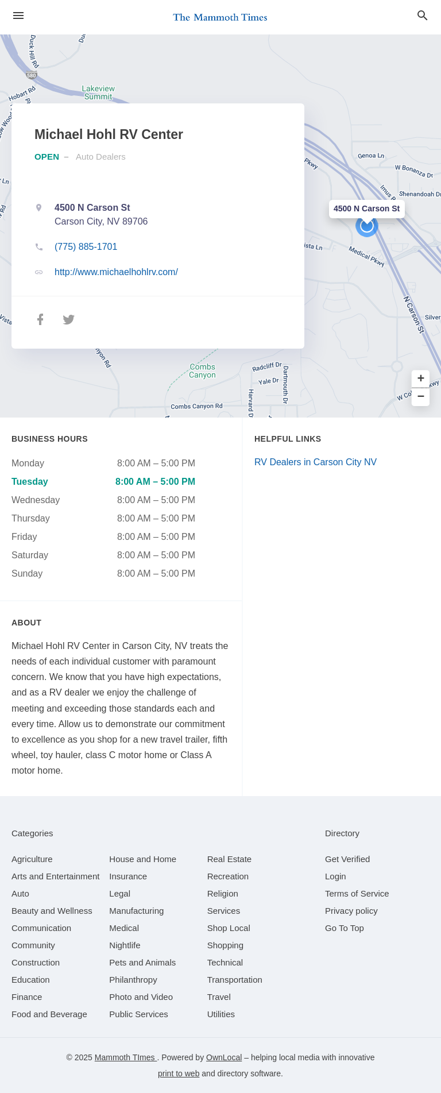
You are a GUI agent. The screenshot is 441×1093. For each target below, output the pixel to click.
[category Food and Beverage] (49, 1014)
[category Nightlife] (124, 945)
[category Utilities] (221, 1014)
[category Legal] (119, 893)
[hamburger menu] (18, 16)
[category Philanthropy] (133, 979)
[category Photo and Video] (141, 997)
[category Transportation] (234, 979)
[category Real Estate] (229, 859)
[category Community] (33, 945)
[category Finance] (26, 997)
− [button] (421, 397)
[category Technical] (225, 962)
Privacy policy (351, 911)
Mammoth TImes (126, 1057)
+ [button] (421, 379)
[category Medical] (124, 928)
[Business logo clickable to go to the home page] (220, 17)
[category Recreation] (228, 876)
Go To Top (344, 928)
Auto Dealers (101, 156)
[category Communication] (41, 928)
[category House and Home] (142, 859)
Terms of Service (357, 893)
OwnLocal (224, 1057)
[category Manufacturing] (136, 911)
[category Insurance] (128, 876)
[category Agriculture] (32, 859)
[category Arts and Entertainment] (55, 876)
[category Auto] (20, 893)
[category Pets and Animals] (142, 962)
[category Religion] (222, 893)
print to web (178, 1073)
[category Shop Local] (228, 928)
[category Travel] (219, 997)
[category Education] (30, 979)
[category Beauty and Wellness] (51, 911)
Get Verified (347, 859)
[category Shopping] (225, 945)
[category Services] (224, 911)
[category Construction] (35, 962)
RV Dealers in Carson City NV (315, 462)
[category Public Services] (138, 1014)
